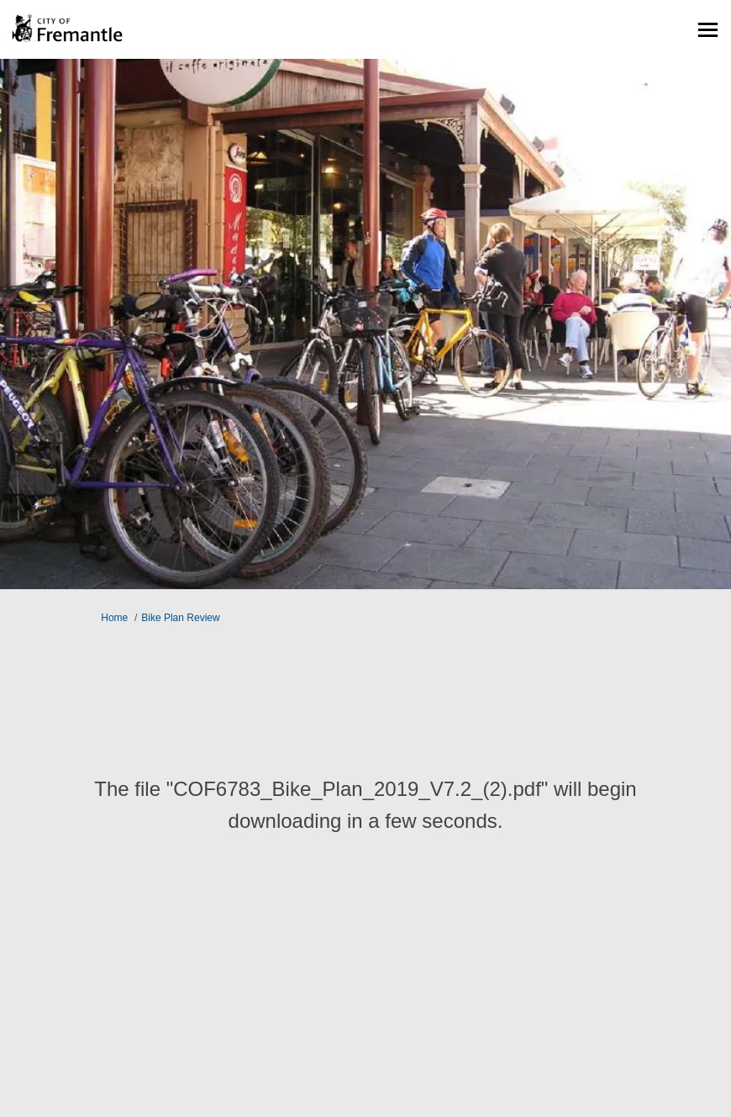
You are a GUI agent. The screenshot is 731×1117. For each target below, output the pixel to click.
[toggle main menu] (708, 30)
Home (114, 618)
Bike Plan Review (180, 618)
